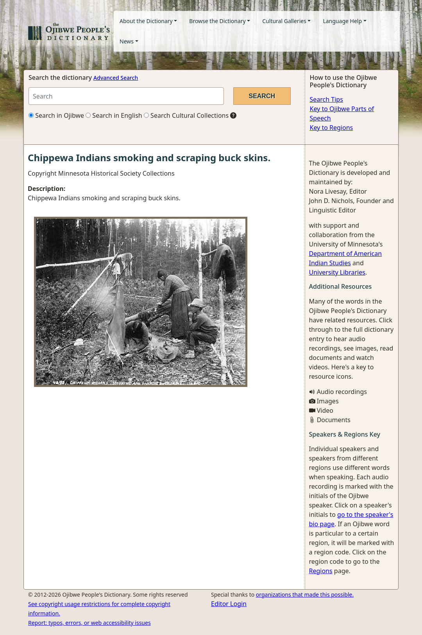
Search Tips (326, 99)
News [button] (127, 41)
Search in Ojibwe (56, 115)
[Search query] (126, 96)
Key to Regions (331, 127)
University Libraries (337, 272)
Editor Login (229, 603)
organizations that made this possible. (305, 594)
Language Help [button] (342, 21)
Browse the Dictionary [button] (217, 21)
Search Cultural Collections (186, 115)
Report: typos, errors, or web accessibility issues (89, 622)
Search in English (114, 115)
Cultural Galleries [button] (284, 21)
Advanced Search (115, 77)
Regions (321, 571)
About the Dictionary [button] (146, 21)
